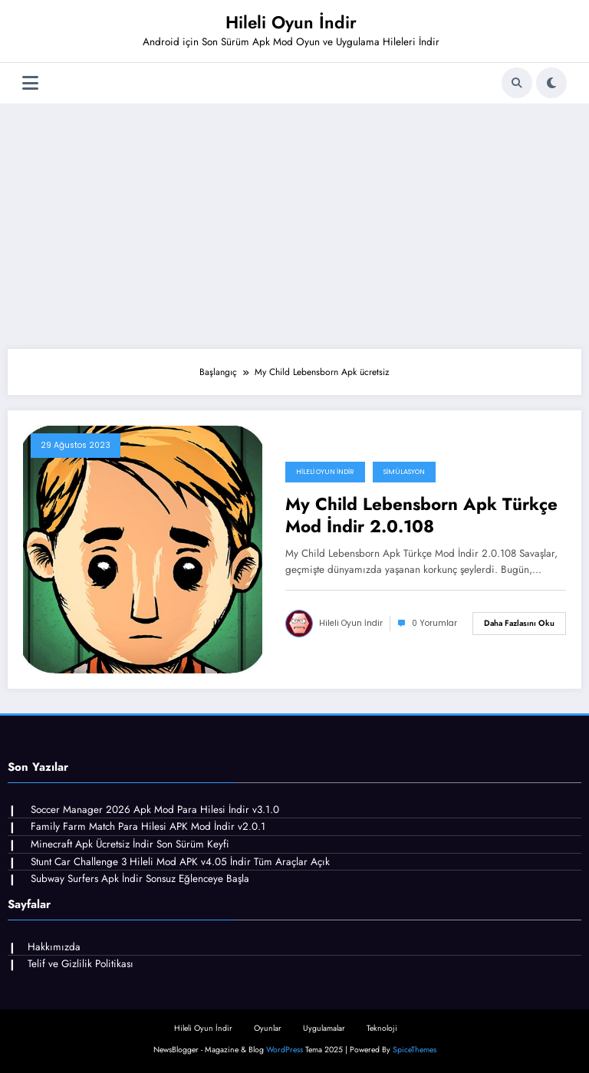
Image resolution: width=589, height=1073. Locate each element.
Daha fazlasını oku (519, 623)
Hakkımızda (54, 947)
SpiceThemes (414, 1049)
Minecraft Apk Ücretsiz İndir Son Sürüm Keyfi (130, 844)
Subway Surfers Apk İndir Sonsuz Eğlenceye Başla (140, 878)
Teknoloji (382, 1028)
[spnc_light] (551, 82)
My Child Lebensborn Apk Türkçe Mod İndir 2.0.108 (421, 515)
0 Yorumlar (434, 623)
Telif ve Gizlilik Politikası (80, 963)
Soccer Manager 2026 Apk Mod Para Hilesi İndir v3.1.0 (155, 809)
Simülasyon (404, 471)
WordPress (284, 1049)
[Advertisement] (294, 226)
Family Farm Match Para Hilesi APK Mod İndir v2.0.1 (148, 826)
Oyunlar (267, 1028)
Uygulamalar (324, 1028)
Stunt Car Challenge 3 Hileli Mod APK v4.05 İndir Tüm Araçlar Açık (180, 861)
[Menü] (30, 83)
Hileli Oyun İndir (291, 22)
